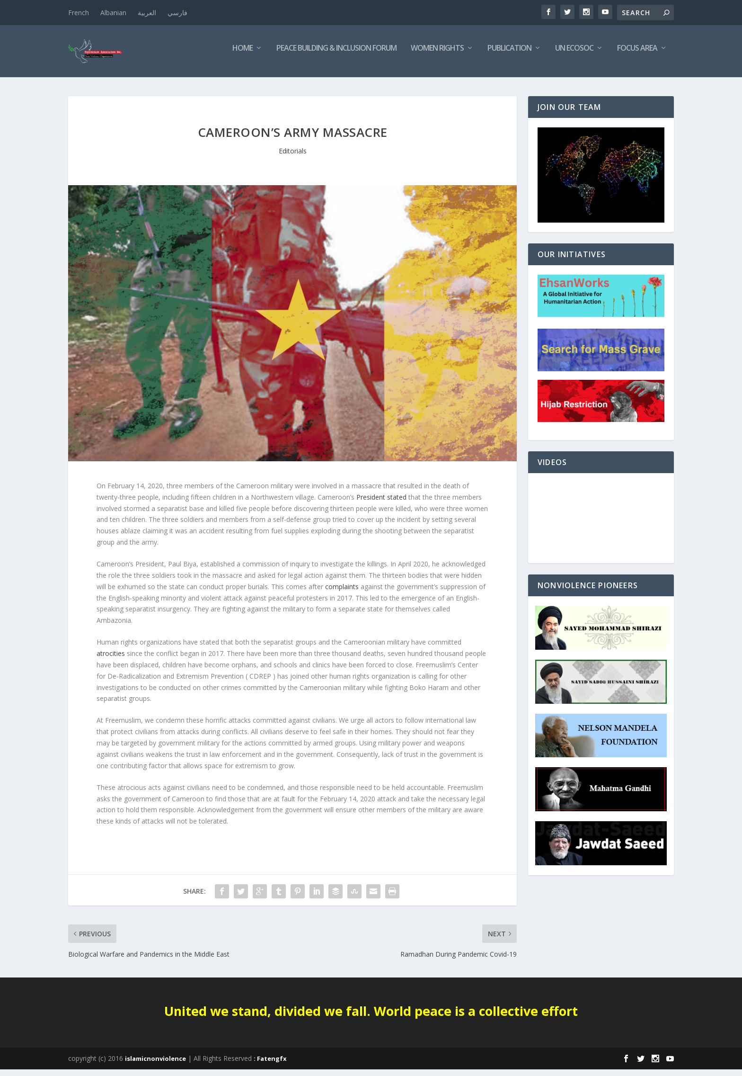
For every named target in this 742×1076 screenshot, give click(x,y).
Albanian (113, 12)
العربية (147, 12)
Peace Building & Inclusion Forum (336, 55)
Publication (509, 55)
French (78, 12)
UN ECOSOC (574, 55)
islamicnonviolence (155, 1065)
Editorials (293, 157)
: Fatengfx (270, 1065)
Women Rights (437, 55)
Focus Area (637, 55)
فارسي (177, 12)
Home (242, 55)
